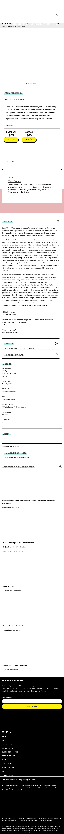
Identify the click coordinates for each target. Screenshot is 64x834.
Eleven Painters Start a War (14, 626)
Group (49, 821)
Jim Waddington (19, 547)
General (23, 407)
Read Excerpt (31, 84)
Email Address (8, 697)
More (9, 125)
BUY (10, 140)
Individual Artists (12, 407)
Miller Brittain (8, 586)
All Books (5, 415)
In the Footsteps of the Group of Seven (18, 543)
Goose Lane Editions (9, 392)
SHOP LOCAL (11, 162)
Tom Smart (19, 99)
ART (3, 407)
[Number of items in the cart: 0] (57, 15)
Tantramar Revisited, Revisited (15, 665)
